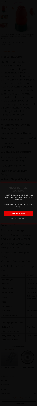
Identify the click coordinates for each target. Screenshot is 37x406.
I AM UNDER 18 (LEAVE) (18, 218)
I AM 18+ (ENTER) (18, 213)
